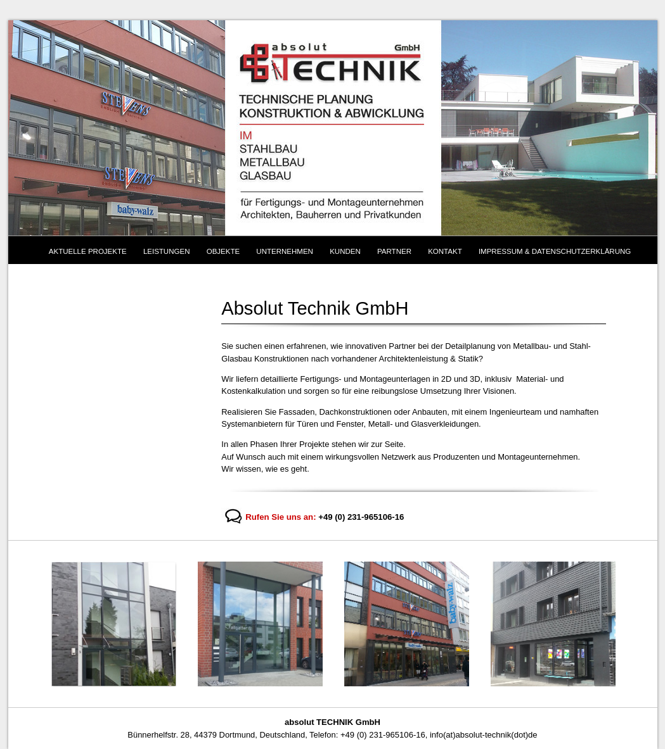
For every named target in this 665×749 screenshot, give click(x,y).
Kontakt (445, 251)
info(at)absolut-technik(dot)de (484, 735)
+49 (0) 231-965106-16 (361, 517)
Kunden (345, 251)
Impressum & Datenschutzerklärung (555, 251)
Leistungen (166, 251)
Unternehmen (284, 251)
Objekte (223, 251)
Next (634, 624)
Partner (394, 251)
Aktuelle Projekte (88, 251)
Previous (31, 624)
